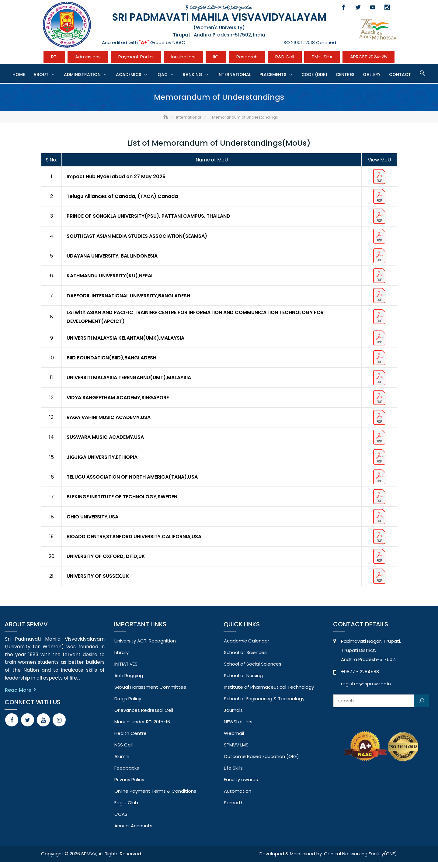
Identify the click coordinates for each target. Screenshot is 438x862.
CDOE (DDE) (314, 74)
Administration (82, 74)
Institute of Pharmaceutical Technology (269, 687)
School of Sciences (245, 652)
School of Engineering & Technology (264, 698)
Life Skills (233, 768)
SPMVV (88, 853)
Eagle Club (126, 802)
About (41, 74)
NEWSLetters (238, 721)
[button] (422, 73)
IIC (216, 57)
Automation (237, 791)
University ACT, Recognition (145, 641)
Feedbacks (126, 768)
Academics (128, 74)
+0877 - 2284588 (360, 671)
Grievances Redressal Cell (143, 710)
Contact (400, 74)
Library (121, 652)
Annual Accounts (133, 825)
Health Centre (130, 733)
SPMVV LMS (236, 745)
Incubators (183, 57)
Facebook (343, 7)
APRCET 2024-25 (368, 57)
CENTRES (345, 74)
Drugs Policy (127, 698)
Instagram (387, 7)
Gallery (372, 74)
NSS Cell (123, 745)
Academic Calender (246, 641)
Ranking (192, 74)
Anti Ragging (128, 675)
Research (247, 57)
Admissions (88, 57)
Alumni (121, 756)
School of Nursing (243, 675)
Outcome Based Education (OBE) (261, 756)
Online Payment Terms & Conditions (155, 791)
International (234, 74)
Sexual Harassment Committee (150, 687)
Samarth (234, 802)
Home (18, 74)
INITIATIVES (125, 664)
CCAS (120, 814)
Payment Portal (136, 57)
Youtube (373, 7)
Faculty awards (241, 779)
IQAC (162, 74)
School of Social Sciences (252, 664)
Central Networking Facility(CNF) (360, 853)
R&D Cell (284, 57)
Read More (18, 690)
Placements (272, 74)
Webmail (234, 733)
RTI (54, 57)
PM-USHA (322, 57)
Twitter (358, 7)
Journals (233, 710)
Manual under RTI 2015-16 (142, 721)
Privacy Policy (129, 779)
